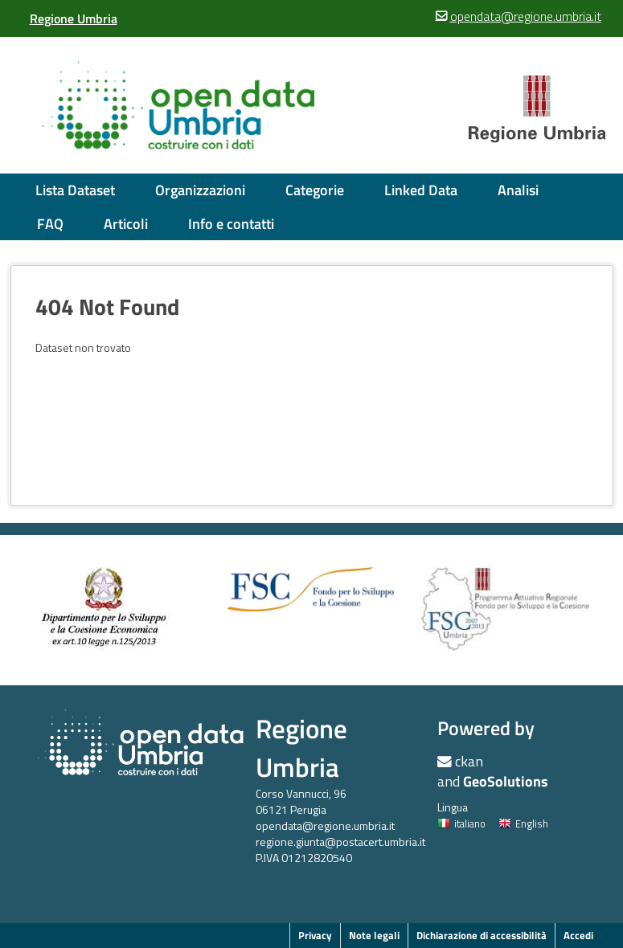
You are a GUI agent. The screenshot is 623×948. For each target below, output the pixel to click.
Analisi (518, 190)
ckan (469, 761)
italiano (461, 823)
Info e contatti (231, 224)
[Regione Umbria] (73, 18)
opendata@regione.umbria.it (325, 825)
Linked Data (420, 190)
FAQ (50, 224)
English (523, 823)
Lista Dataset (75, 190)
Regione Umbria (301, 747)
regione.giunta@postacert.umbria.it (340, 841)
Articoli (126, 224)
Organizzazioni (200, 190)
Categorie (314, 190)
